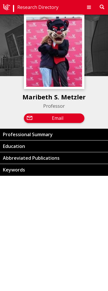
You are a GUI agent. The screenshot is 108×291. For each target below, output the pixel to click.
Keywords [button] (14, 170)
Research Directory (37, 7)
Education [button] (14, 146)
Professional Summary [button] (28, 134)
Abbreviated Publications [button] (31, 158)
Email (57, 118)
